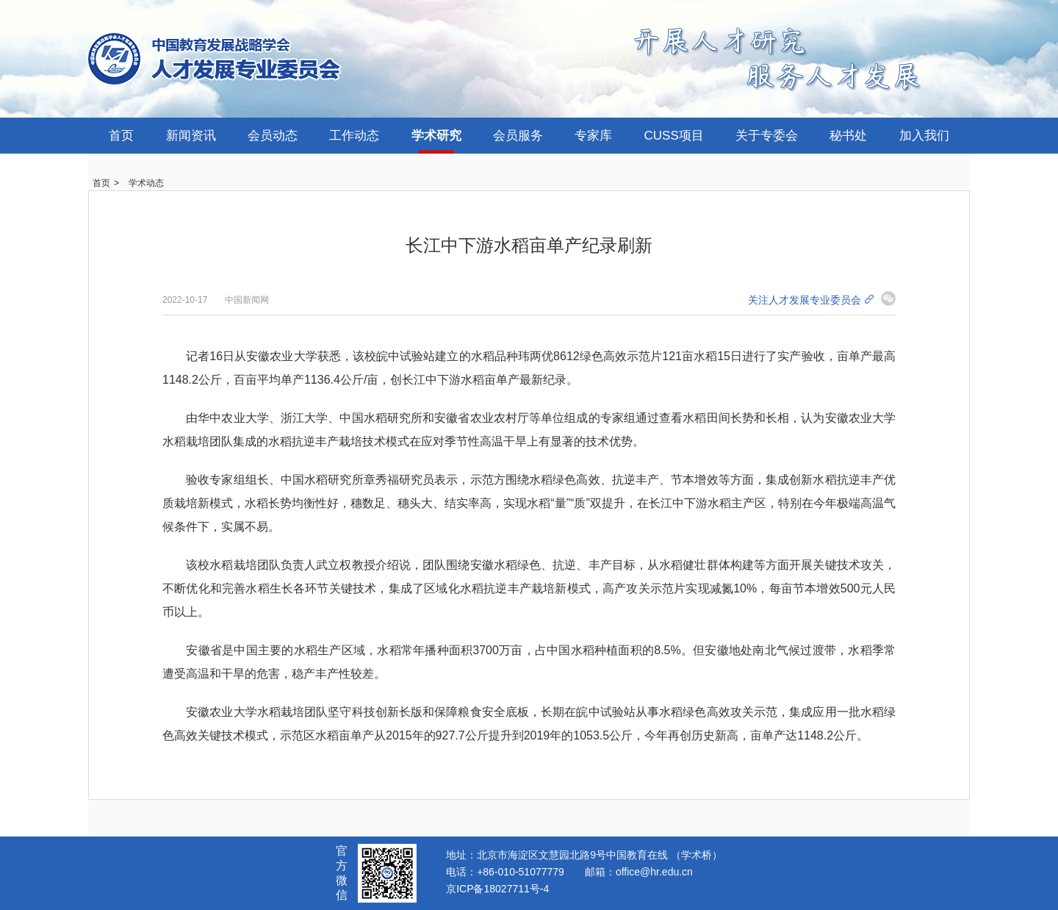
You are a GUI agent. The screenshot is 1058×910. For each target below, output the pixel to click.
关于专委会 (766, 136)
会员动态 (273, 136)
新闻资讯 (191, 136)
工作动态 (354, 136)
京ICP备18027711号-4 (497, 889)
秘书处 (848, 136)
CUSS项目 (674, 136)
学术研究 (436, 136)
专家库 (593, 136)
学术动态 (146, 183)
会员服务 (518, 136)
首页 (121, 136)
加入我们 (924, 136)
